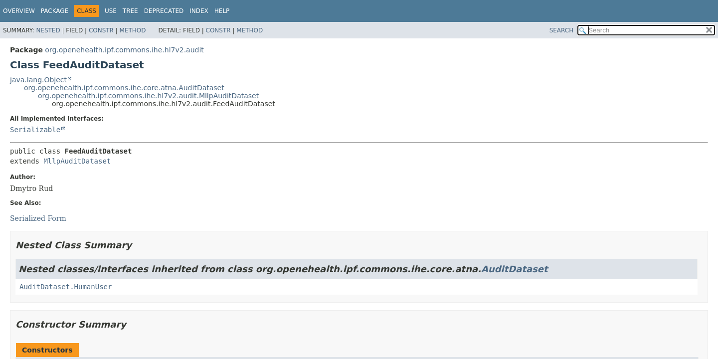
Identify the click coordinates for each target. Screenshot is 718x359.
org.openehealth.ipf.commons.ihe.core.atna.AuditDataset (124, 88)
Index (198, 10)
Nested (48, 30)
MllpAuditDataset (77, 161)
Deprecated (164, 10)
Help (222, 10)
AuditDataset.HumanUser (65, 287)
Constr (101, 30)
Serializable (35, 130)
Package (54, 10)
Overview (19, 10)
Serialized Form (38, 218)
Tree (130, 10)
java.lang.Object (38, 80)
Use (111, 10)
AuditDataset (514, 269)
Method (133, 30)
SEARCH (561, 30)
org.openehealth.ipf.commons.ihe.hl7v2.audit (124, 50)
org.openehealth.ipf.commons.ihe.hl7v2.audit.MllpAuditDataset (148, 96)
